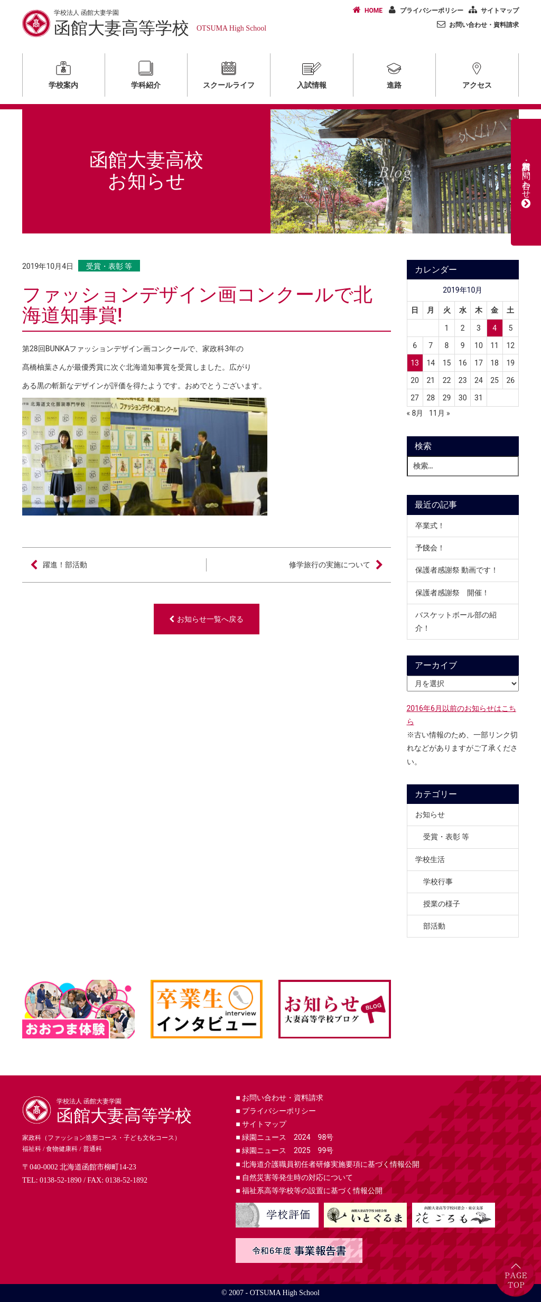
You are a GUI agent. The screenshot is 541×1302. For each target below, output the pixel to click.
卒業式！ (430, 525)
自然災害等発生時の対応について (294, 1177)
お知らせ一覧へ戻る (206, 619)
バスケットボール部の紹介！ (456, 621)
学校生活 (430, 859)
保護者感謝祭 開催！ (452, 592)
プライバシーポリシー (423, 10)
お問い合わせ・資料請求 (476, 24)
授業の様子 (441, 904)
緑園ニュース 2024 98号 (284, 1137)
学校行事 (438, 881)
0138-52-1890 (60, 1180)
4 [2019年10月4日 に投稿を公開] (494, 328)
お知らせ (430, 814)
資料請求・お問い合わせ (526, 182)
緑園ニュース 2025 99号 (284, 1150)
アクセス (477, 73)
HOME (366, 10)
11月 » (439, 413)
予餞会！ (430, 548)
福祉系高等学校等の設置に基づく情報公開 (309, 1190)
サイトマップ (492, 10)
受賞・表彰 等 (109, 266)
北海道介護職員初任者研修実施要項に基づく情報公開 (327, 1164)
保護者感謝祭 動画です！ (456, 570)
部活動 (434, 926)
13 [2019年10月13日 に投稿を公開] (415, 363)
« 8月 (415, 413)
